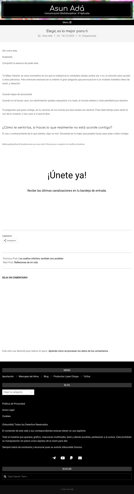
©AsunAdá (8, 424)
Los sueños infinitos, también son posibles (41, 258)
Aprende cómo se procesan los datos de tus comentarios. (79, 351)
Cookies (6, 416)
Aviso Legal (8, 410)
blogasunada (89, 35)
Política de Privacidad (13, 403)
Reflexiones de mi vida (26, 262)
